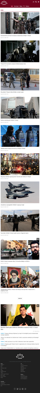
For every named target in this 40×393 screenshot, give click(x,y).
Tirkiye (2, 370)
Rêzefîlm (22, 366)
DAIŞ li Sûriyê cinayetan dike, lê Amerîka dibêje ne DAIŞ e (15, 261)
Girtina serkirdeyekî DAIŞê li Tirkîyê (9, 120)
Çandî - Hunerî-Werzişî (4, 374)
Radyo (27, 6)
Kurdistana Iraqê (3, 368)
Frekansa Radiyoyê (24, 377)
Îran (1, 366)
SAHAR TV (20, 357)
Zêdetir (20, 298)
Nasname (22, 370)
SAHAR (4, 3)
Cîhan (2, 372)
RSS (1, 385)
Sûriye (2, 365)
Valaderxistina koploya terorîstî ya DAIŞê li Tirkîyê (13, 148)
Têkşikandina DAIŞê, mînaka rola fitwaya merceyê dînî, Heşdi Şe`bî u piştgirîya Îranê (18, 290)
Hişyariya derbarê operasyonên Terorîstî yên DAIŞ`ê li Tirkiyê (16, 176)
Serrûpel (16, 6)
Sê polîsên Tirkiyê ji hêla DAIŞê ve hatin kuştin (12, 92)
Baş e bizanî (3, 375)
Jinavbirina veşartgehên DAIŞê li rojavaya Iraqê (12, 204)
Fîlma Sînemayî (23, 368)
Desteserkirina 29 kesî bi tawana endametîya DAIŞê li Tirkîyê (16, 35)
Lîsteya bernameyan (24, 365)
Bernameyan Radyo (24, 376)
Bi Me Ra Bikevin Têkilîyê (5, 384)
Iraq (1, 369)
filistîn (2, 377)
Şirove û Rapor (3, 376)
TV (24, 6)
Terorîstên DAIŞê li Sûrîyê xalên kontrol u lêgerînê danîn (14, 233)
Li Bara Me (3, 383)
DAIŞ (2, 10)
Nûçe (21, 6)
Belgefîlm (22, 369)
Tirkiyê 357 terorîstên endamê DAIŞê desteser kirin (13, 63)
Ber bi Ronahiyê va (24, 378)
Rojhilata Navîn (3, 371)
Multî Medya (23, 371)
